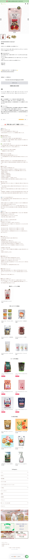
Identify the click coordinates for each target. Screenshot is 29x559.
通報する (27, 115)
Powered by (14, 549)
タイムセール (3, 506)
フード (2, 472)
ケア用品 (2, 487)
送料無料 (2, 496)
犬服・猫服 (2, 478)
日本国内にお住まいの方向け (14, 85)
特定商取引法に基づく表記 (5, 544)
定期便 (2, 493)
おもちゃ (2, 475)
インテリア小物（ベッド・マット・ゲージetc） (7, 484)
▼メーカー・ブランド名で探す (5, 503)
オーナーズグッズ (3, 490)
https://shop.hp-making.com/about (7, 71)
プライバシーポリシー (5, 542)
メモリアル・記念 (3, 481)
